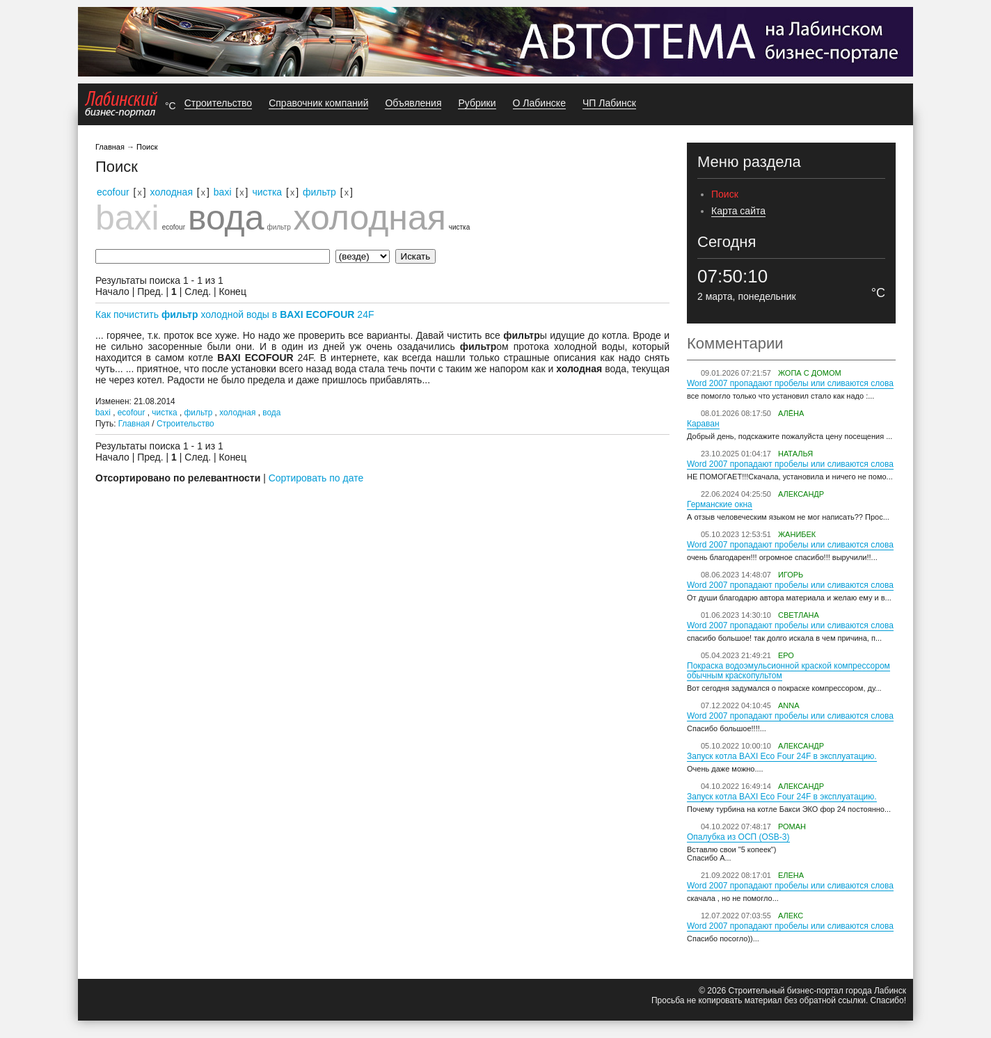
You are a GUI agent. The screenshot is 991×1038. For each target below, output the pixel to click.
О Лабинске (539, 103)
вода (226, 217)
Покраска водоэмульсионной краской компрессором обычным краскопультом (788, 670)
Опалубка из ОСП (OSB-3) (738, 837)
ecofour (113, 192)
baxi (223, 192)
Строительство (218, 103)
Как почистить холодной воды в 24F (234, 314)
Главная (110, 147)
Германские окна (719, 504)
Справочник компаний (318, 103)
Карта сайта (738, 210)
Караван (703, 424)
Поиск (146, 147)
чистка (267, 192)
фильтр (319, 192)
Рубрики (477, 103)
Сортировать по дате (316, 478)
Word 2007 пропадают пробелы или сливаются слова (790, 383)
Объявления (413, 103)
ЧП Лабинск (609, 103)
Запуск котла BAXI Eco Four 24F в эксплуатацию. (782, 756)
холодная (171, 192)
